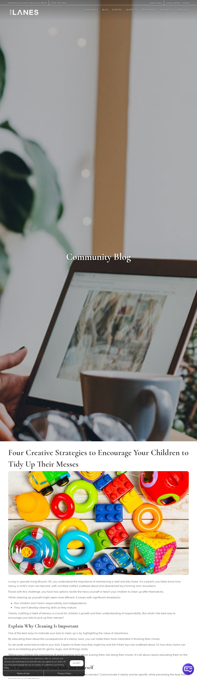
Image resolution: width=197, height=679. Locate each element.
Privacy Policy (64, 673)
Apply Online (156, 3)
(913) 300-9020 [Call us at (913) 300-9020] (58, 3)
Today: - (177, 3)
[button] (188, 669)
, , (27, 3)
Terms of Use (23, 673)
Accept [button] (76, 663)
